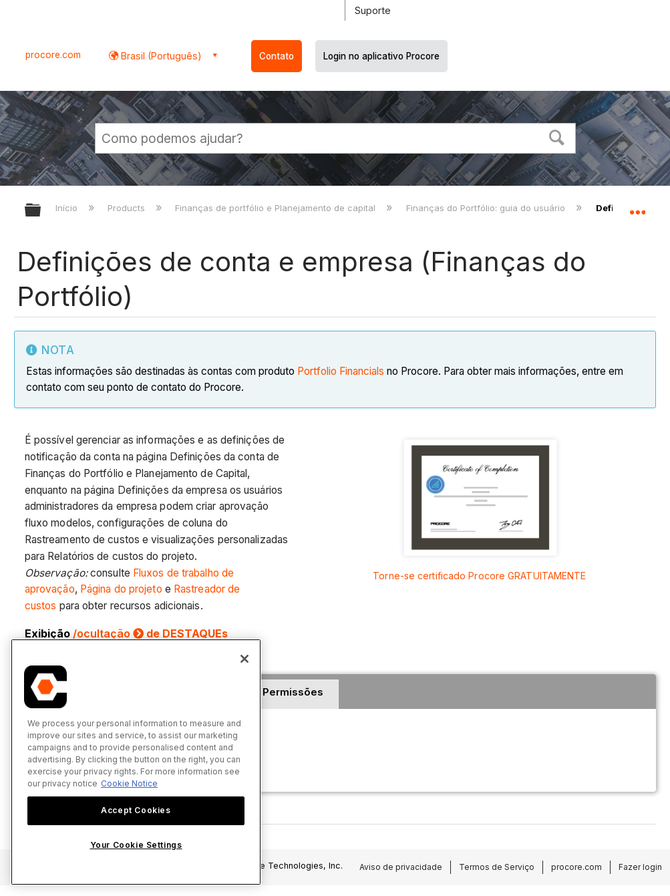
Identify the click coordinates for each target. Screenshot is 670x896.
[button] (556, 136)
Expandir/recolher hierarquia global (41, 210)
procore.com (53, 54)
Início (67, 207)
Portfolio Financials (340, 371)
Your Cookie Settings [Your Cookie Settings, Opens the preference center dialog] (136, 845)
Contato (276, 56)
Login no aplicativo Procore (381, 56)
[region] (136, 762)
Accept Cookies (135, 810)
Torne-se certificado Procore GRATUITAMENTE (479, 575)
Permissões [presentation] (293, 692)
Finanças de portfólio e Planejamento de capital (276, 207)
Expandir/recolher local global (637, 205)
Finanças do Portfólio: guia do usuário (487, 207)
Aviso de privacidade (400, 867)
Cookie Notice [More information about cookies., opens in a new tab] (129, 783)
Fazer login (640, 867)
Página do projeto (121, 589)
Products (128, 207)
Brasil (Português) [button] (160, 55)
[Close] (244, 659)
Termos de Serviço (496, 867)
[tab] (292, 694)
